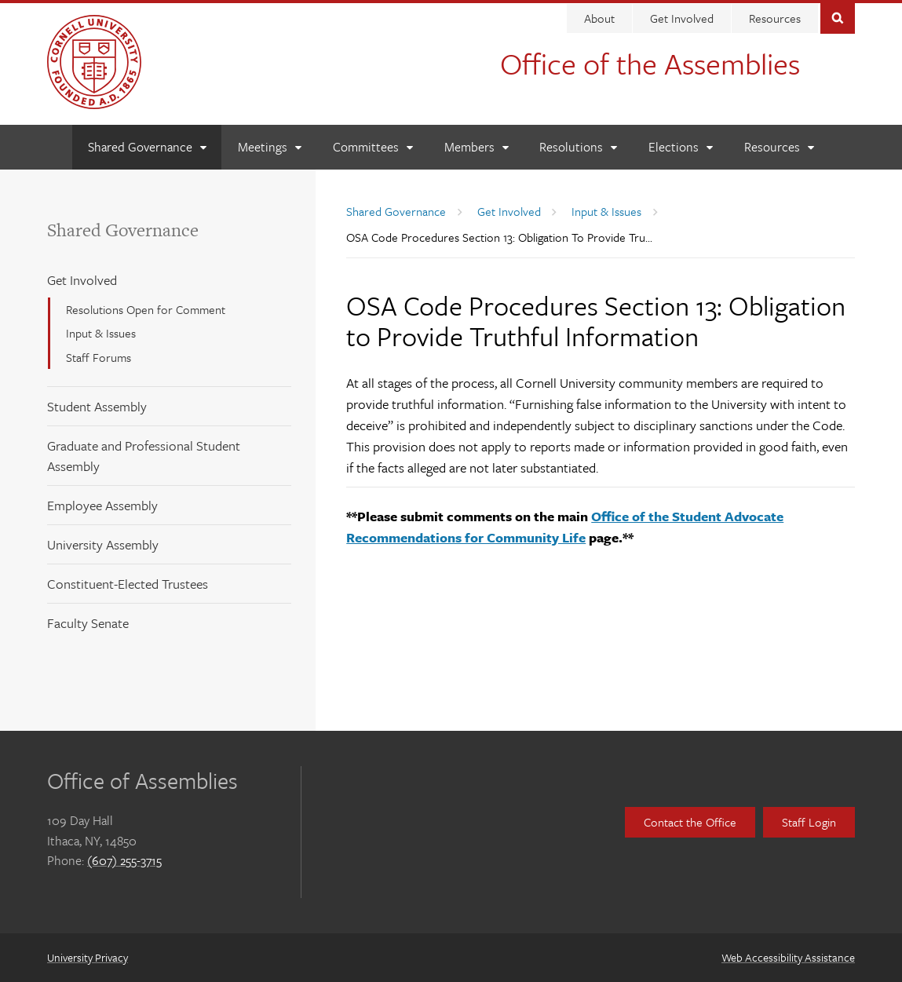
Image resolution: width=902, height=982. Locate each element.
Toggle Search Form (837, 17)
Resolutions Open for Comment (145, 309)
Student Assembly (97, 406)
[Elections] (680, 147)
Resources (775, 18)
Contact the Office (690, 822)
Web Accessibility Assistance (788, 957)
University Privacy (87, 957)
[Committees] (372, 147)
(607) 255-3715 (124, 860)
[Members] (476, 147)
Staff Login (809, 822)
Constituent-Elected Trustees (127, 583)
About (599, 18)
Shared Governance (123, 230)
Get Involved (682, 18)
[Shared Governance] (146, 147)
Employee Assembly (102, 505)
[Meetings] (269, 147)
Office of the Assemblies (650, 63)
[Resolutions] (578, 147)
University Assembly (103, 544)
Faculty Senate (88, 623)
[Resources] (779, 147)
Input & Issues (101, 332)
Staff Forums (98, 357)
